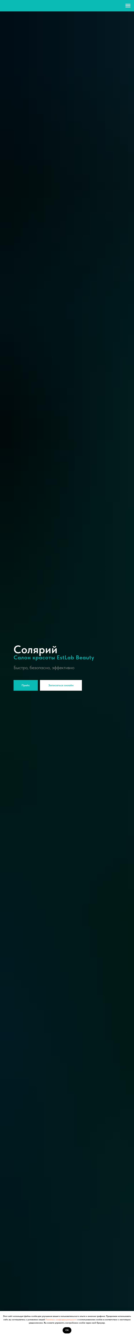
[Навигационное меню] (127, 5)
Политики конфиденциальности (61, 1319)
